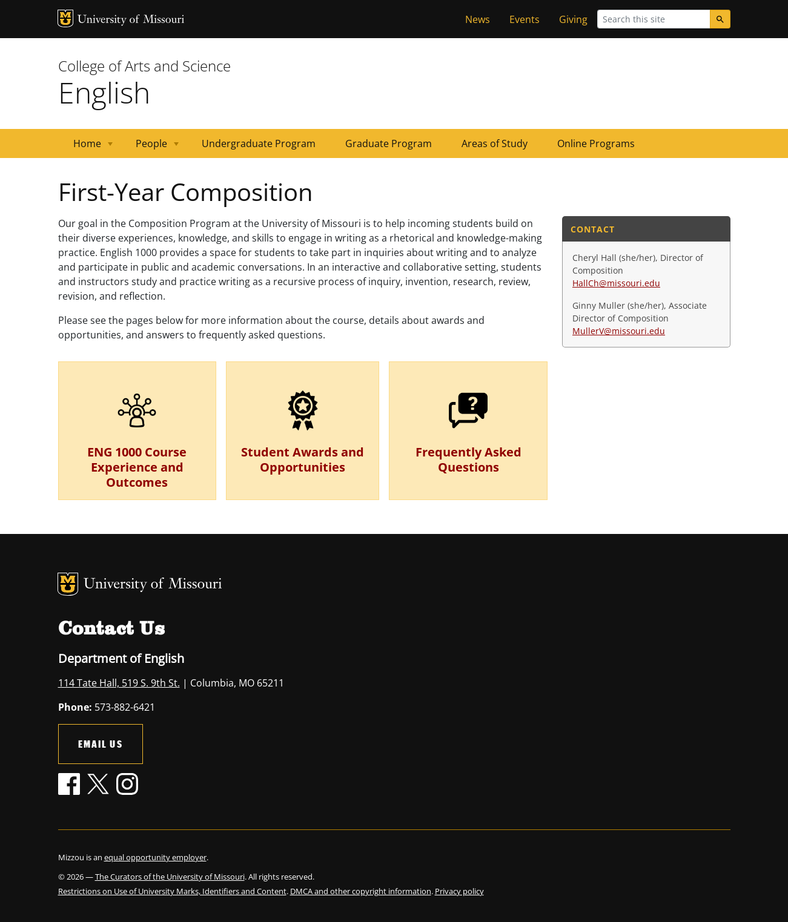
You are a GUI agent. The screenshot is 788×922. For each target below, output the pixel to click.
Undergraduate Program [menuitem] (259, 143)
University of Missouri (131, 20)
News (477, 19)
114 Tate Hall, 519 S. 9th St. (119, 683)
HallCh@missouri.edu (616, 283)
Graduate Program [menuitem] (388, 143)
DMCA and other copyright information (360, 891)
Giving (573, 19)
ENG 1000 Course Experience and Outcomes (137, 467)
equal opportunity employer (155, 857)
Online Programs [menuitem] (596, 143)
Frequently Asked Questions (468, 459)
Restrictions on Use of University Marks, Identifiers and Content (172, 891)
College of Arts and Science (144, 66)
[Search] (720, 19)
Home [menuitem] (86, 147)
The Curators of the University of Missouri (170, 876)
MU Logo (65, 18)
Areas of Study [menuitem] (495, 143)
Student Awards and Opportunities (302, 459)
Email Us (100, 743)
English (104, 92)
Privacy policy (459, 891)
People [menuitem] (150, 147)
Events (524, 19)
